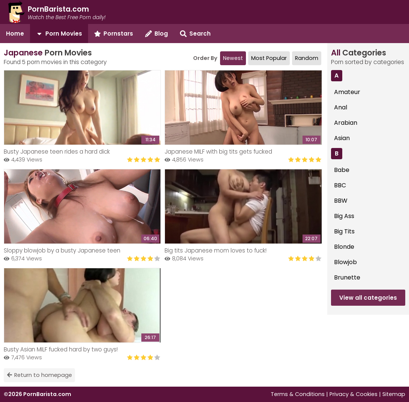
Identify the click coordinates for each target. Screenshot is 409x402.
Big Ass (344, 216)
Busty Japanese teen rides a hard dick (57, 151)
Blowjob (345, 262)
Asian (342, 138)
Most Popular (269, 58)
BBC (340, 185)
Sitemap (393, 394)
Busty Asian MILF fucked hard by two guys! (61, 349)
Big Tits (344, 231)
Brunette (347, 277)
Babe (341, 170)
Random (306, 58)
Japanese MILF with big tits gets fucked (218, 151)
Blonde (344, 246)
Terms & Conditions (298, 394)
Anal (340, 107)
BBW (341, 200)
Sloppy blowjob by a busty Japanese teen (62, 250)
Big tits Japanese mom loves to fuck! (216, 250)
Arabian (345, 122)
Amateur (347, 92)
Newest (233, 58)
